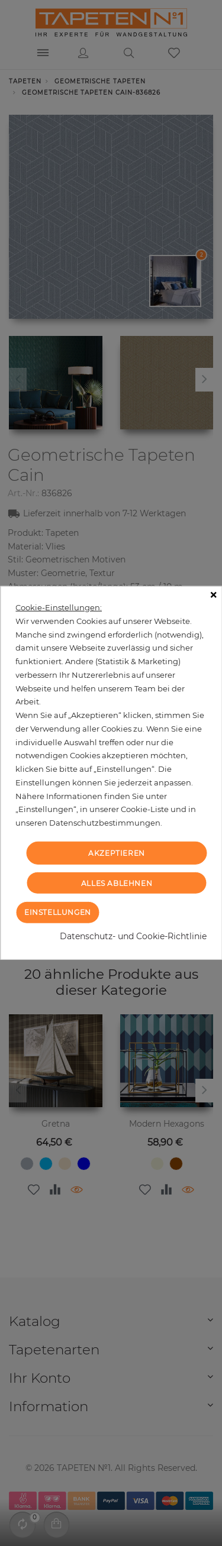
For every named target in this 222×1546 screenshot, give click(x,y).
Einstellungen (57, 912)
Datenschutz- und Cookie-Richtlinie (133, 936)
